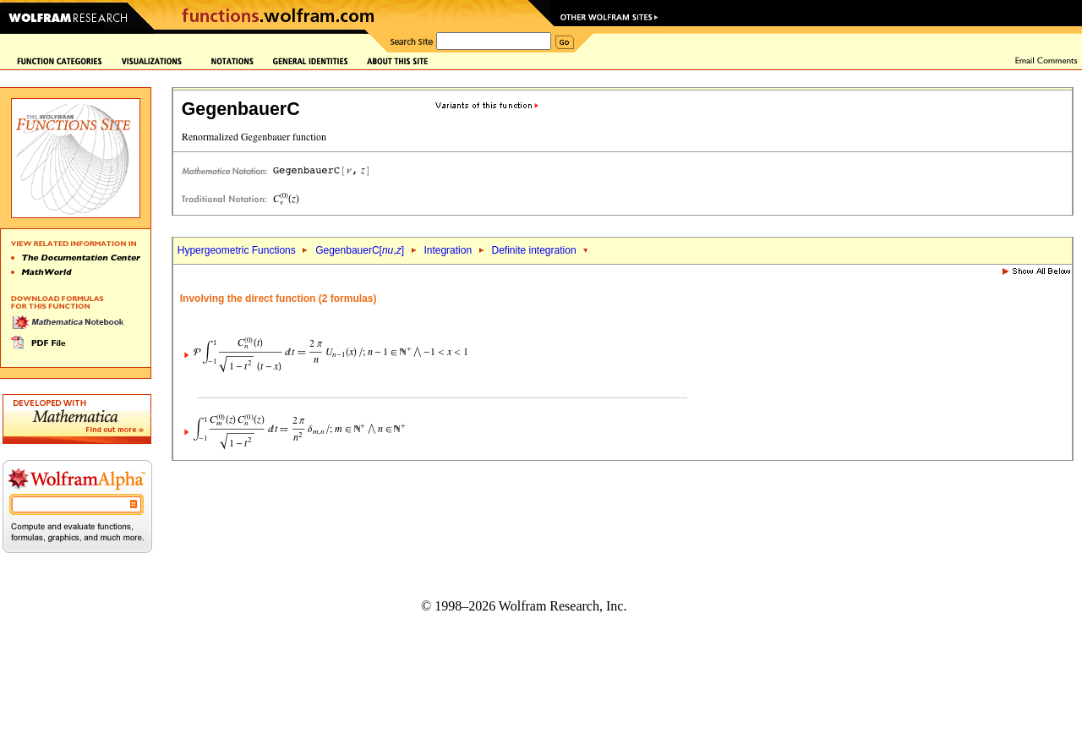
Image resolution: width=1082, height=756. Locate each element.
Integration (448, 250)
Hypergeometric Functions (237, 250)
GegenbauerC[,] (359, 250)
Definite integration (534, 250)
